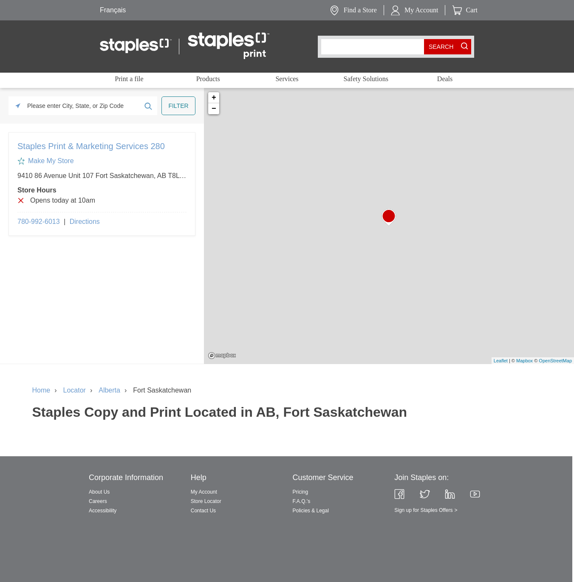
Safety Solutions (366, 78)
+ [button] (214, 98)
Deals (444, 78)
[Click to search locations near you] (17, 105)
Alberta (109, 390)
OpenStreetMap (555, 360)
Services (286, 78)
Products (208, 78)
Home (41, 390)
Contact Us (203, 511)
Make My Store (51, 160)
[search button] (441, 46)
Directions (85, 221)
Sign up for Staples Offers (423, 510)
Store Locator (206, 501)
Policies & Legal (311, 511)
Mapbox (222, 355)
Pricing (300, 492)
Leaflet (501, 360)
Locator (74, 390)
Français (113, 10)
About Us (99, 492)
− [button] (214, 109)
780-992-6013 (38, 221)
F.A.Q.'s (302, 501)
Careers (98, 501)
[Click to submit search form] (148, 105)
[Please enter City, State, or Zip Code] (82, 105)
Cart (472, 10)
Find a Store (360, 10)
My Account (421, 10)
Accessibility (102, 511)
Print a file (129, 78)
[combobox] (374, 46)
